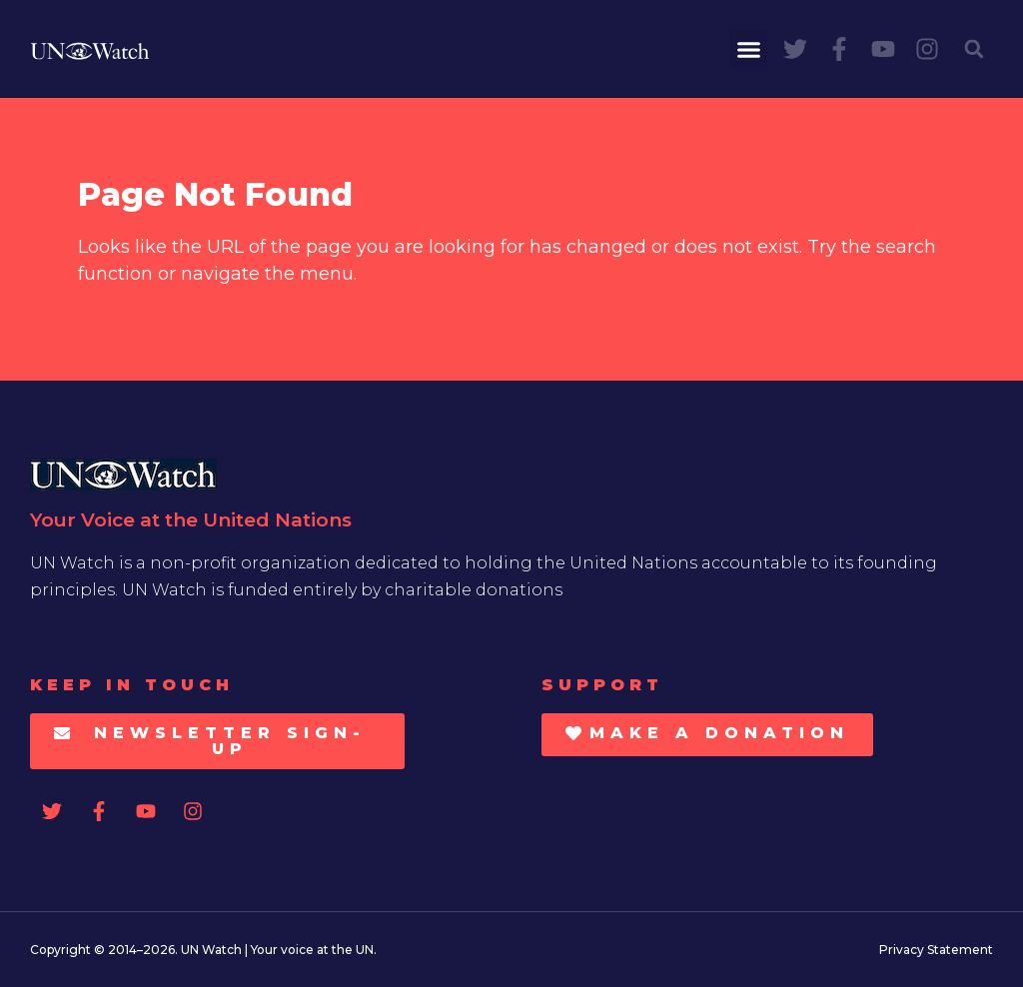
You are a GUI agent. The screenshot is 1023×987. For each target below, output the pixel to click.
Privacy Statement (936, 949)
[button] (749, 49)
